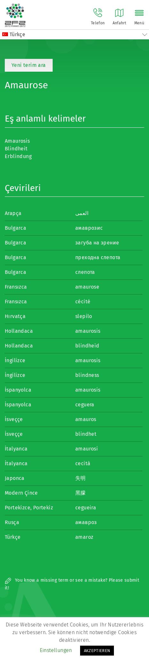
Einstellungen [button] (56, 650)
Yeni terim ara (28, 65)
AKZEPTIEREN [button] (97, 650)
